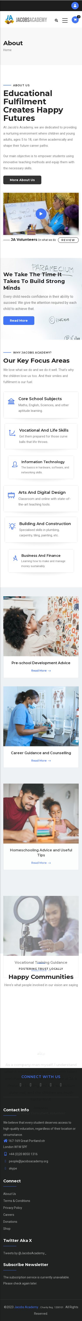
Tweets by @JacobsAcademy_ (24, 1253)
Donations (10, 1221)
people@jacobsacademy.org (25, 1161)
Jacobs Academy (26, 1307)
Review (68, 240)
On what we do (33, 239)
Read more (19, 321)
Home (7, 50)
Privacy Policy (12, 1208)
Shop (6, 1228)
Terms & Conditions (16, 1201)
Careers (8, 1214)
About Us (9, 1194)
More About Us (22, 180)
